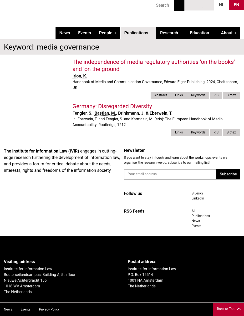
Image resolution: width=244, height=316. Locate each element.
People (105, 32)
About (227, 32)
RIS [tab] (216, 95)
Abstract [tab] (160, 95)
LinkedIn (199, 5)
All (193, 211)
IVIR (61, 13)
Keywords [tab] (198, 95)
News (64, 32)
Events (84, 32)
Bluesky (190, 5)
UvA (59, 247)
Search (179, 5)
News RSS (208, 5)
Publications (136, 32)
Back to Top (225, 309)
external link (156, 106)
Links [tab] (179, 95)
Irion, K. (79, 75)
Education (199, 32)
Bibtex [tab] (231, 95)
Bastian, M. (105, 113)
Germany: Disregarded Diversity (112, 106)
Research (169, 32)
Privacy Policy (49, 309)
